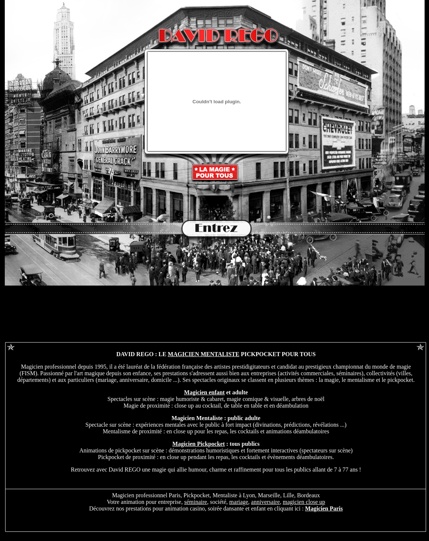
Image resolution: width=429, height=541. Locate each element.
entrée (214, 229)
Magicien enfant (204, 392)
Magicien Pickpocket (198, 444)
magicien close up (304, 502)
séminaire (195, 502)
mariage (238, 502)
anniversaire (265, 502)
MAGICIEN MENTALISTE (203, 354)
